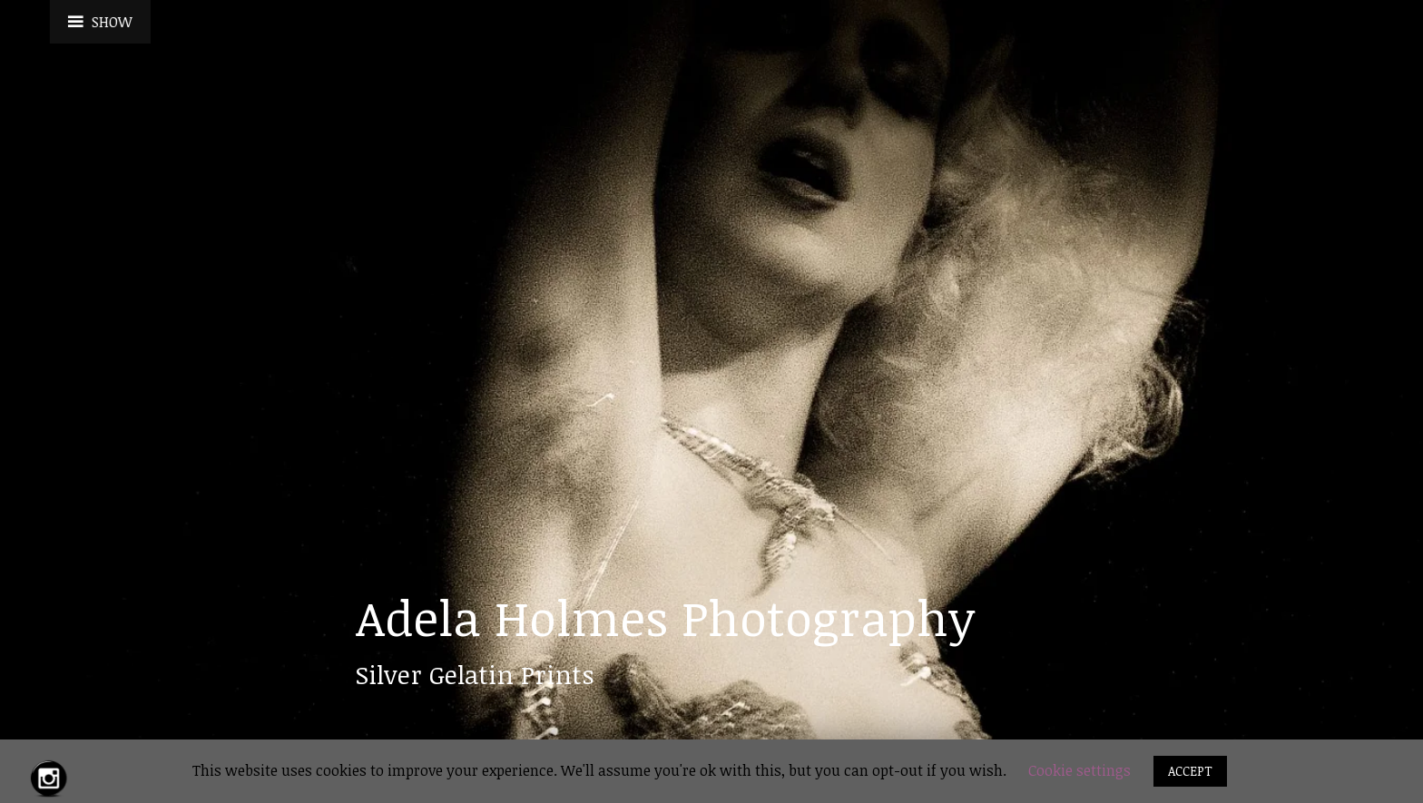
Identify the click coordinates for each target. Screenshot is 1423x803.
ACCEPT (1190, 770)
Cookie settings (1079, 770)
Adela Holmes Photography (665, 617)
